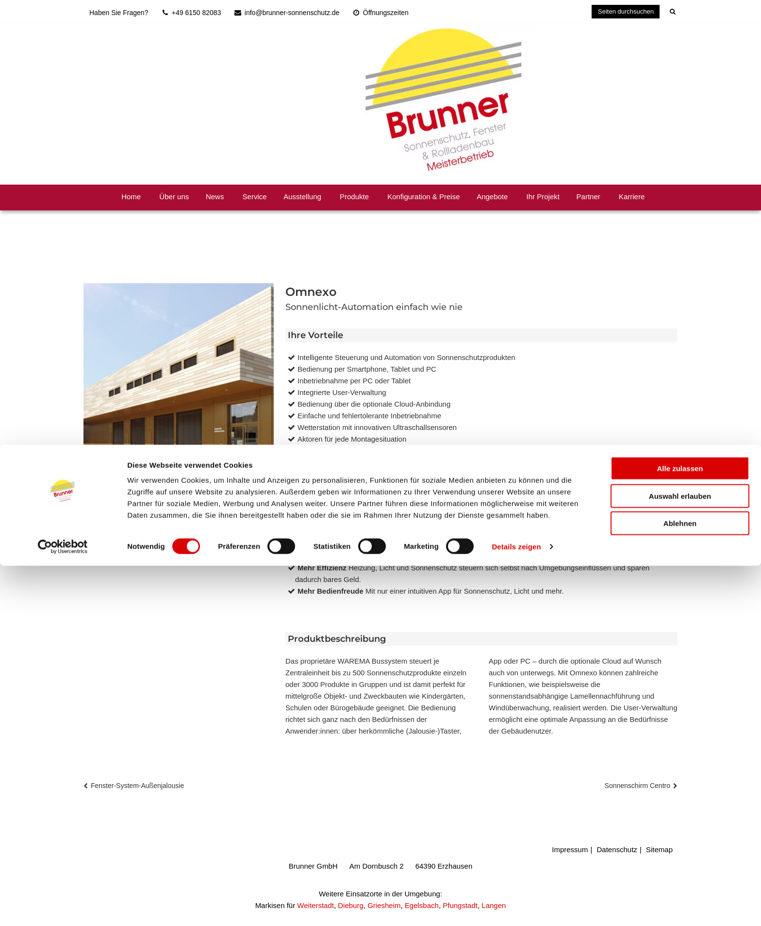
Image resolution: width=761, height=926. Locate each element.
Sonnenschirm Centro (637, 785)
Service (255, 196)
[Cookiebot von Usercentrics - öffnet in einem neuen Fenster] (62, 907)
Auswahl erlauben (680, 856)
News (215, 196)
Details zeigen (516, 907)
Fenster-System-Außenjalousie (137, 785)
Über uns (174, 196)
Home (131, 196)
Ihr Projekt (543, 196)
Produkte (354, 196)
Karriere (632, 196)
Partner (588, 196)
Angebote (492, 196)
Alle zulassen (680, 828)
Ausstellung (302, 196)
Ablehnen (679, 883)
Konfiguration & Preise (423, 196)
